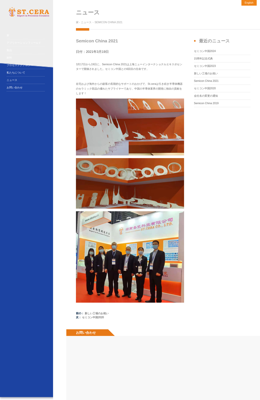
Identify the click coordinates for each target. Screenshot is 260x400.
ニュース (12, 80)
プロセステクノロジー (26, 65)
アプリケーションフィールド (26, 43)
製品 (26, 50)
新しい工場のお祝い (97, 313)
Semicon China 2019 (206, 103)
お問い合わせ (15, 87)
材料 (26, 57)
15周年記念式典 (203, 58)
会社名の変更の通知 (206, 95)
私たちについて (16, 72)
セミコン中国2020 (93, 317)
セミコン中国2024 (205, 51)
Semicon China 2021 (108, 22)
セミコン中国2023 (205, 66)
